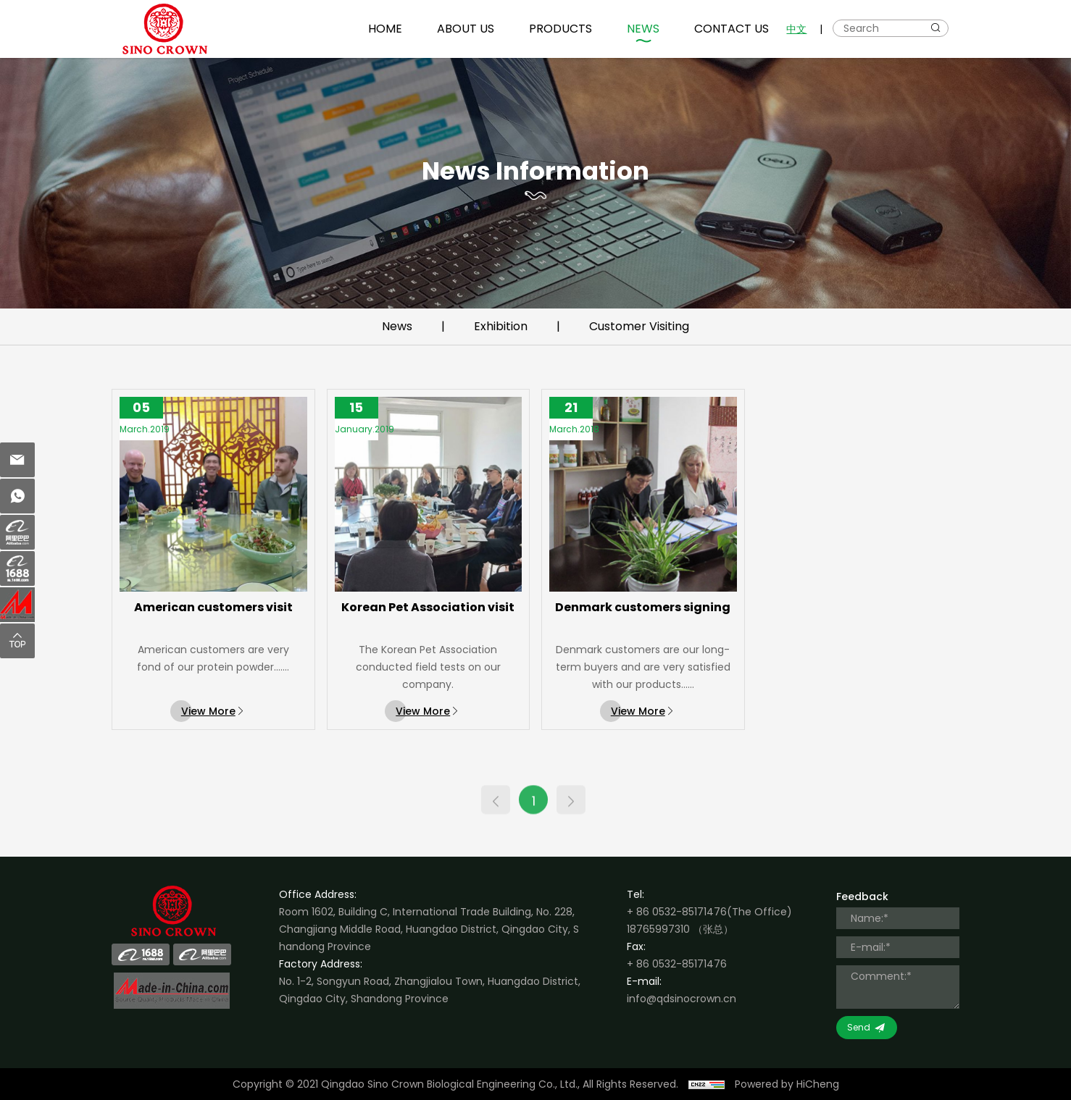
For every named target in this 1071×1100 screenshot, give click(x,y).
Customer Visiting (639, 326)
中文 (796, 29)
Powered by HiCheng (787, 1084)
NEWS (643, 28)
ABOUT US (465, 28)
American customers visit (213, 617)
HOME (385, 28)
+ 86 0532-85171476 (677, 911)
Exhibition (501, 326)
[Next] (571, 810)
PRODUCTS (560, 28)
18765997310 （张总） (680, 929)
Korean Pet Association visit (427, 617)
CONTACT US (731, 28)
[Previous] (495, 810)
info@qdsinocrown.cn (681, 998)
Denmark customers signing (642, 617)
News (397, 326)
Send (858, 1027)
